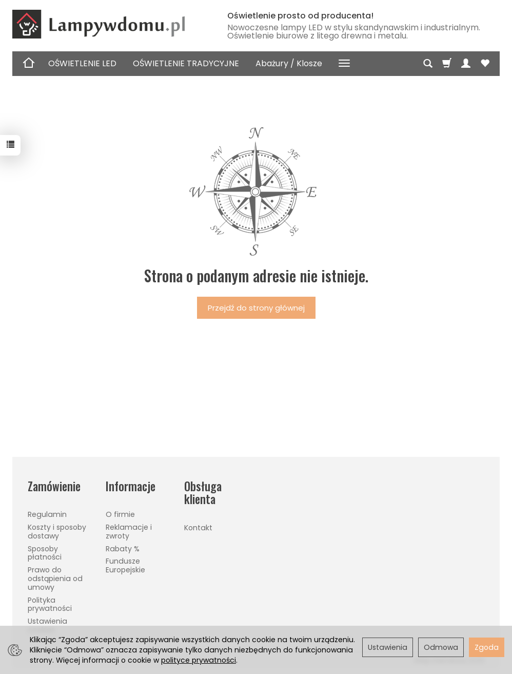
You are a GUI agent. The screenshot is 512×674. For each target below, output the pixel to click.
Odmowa (441, 647)
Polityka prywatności (50, 604)
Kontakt (198, 528)
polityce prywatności (198, 660)
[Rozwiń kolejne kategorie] (344, 63)
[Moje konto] (466, 63)
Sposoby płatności (45, 553)
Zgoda (487, 647)
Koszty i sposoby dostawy (57, 531)
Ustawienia (387, 647)
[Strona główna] (109, 24)
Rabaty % (123, 549)
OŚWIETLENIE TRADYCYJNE (186, 63)
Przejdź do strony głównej (256, 307)
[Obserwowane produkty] (485, 63)
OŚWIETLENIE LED (82, 63)
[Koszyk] (447, 63)
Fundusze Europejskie (125, 565)
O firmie (120, 514)
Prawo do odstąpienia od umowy (55, 578)
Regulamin (47, 514)
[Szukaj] (428, 63)
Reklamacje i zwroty (129, 531)
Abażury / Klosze (288, 63)
